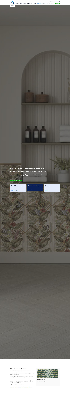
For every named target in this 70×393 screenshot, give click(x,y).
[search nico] (54, 1)
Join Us (46, 3)
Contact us (47, 190)
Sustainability (39, 3)
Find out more (30, 189)
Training (21, 3)
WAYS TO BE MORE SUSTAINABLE (17, 180)
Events (32, 3)
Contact (43, 3)
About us (17, 3)
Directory (25, 3)
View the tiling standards (15, 190)
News (35, 3)
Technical (29, 3)
